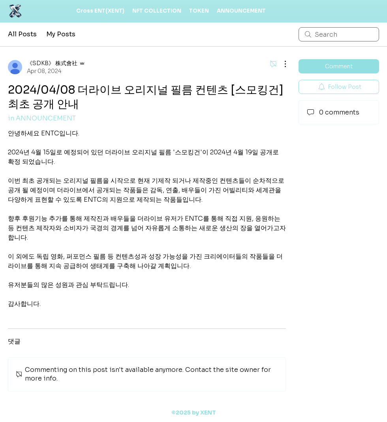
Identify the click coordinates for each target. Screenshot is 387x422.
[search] (339, 34)
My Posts (60, 34)
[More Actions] (281, 64)
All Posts (22, 34)
